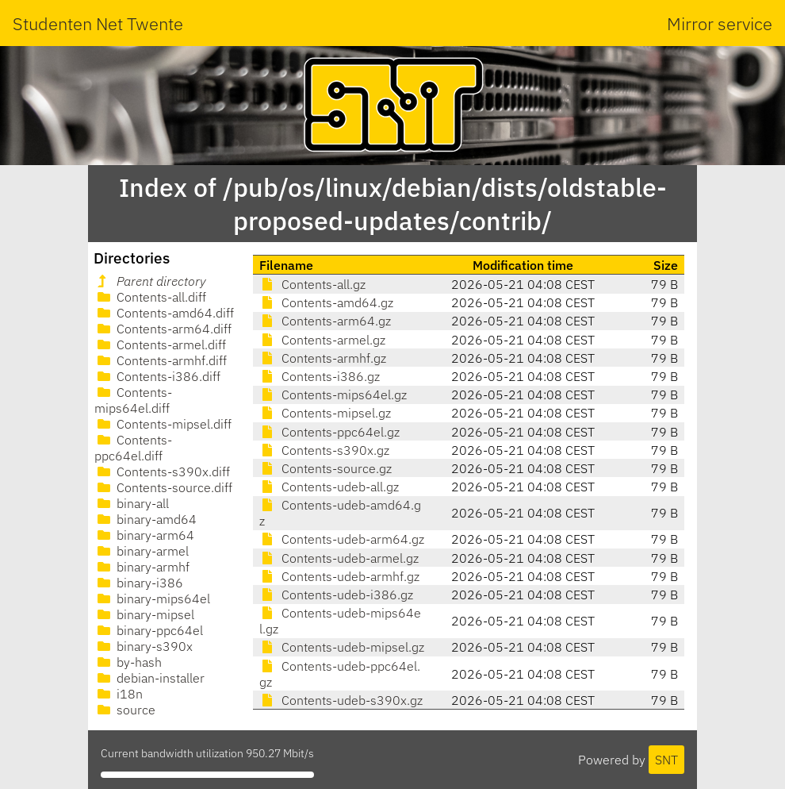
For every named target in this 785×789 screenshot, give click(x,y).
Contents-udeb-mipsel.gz (341, 647)
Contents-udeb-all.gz (329, 487)
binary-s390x (143, 646)
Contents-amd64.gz (326, 302)
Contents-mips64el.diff (133, 400)
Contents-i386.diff (157, 376)
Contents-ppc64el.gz (329, 432)
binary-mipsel (144, 614)
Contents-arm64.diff (163, 329)
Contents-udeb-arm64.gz (341, 539)
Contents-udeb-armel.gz (339, 558)
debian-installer (149, 678)
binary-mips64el (152, 598)
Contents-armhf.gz (322, 358)
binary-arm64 (144, 535)
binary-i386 (138, 583)
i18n (118, 694)
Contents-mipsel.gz (325, 413)
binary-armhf (142, 567)
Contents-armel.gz (322, 340)
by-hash (128, 662)
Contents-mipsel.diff (163, 424)
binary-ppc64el (148, 630)
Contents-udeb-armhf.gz (339, 576)
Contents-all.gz (312, 284)
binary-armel (141, 551)
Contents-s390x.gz (324, 450)
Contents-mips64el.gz (333, 394)
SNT (666, 760)
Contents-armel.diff (160, 344)
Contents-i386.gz (319, 376)
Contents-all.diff (150, 297)
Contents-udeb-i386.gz (336, 594)
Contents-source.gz (325, 468)
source (124, 710)
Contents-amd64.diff (164, 313)
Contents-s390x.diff (162, 471)
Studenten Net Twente (98, 23)
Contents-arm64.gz (325, 321)
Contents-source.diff (163, 487)
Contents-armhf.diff (160, 360)
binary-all (131, 503)
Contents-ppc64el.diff (133, 448)
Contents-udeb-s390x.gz (341, 700)
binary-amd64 (145, 519)
